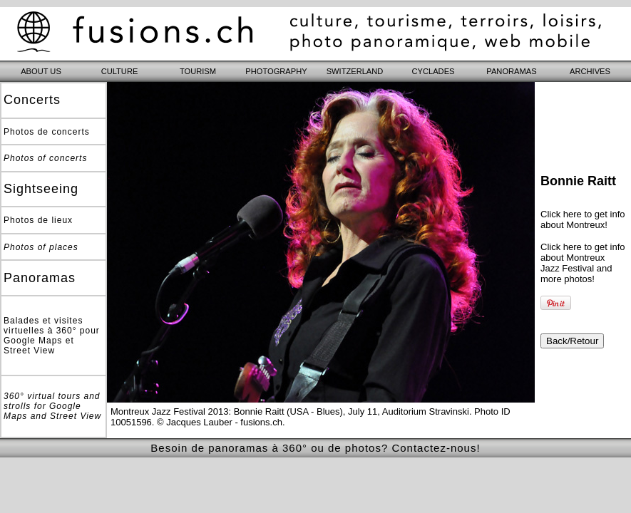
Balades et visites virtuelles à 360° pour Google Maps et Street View (52, 336)
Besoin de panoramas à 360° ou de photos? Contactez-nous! (315, 448)
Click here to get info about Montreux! (582, 219)
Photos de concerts (47, 132)
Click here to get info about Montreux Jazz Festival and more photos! (582, 263)
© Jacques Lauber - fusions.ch (219, 422)
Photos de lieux (38, 220)
